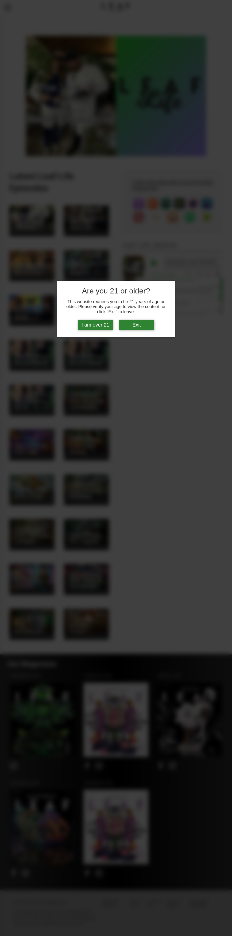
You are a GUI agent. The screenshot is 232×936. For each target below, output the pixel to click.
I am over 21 (95, 325)
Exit (136, 325)
